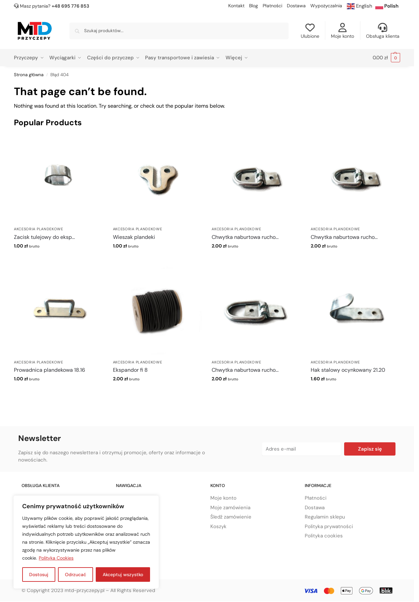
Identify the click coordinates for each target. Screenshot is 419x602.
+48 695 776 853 (70, 6)
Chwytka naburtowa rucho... (245, 237)
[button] (386, 57)
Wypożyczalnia (326, 6)
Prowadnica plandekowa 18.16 (49, 369)
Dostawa (296, 6)
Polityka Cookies (56, 558)
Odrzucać (75, 574)
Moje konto (342, 31)
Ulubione (310, 31)
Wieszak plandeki (134, 237)
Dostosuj (38, 574)
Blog (253, 6)
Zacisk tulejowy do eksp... (44, 237)
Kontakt (236, 6)
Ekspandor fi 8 (130, 369)
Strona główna (28, 75)
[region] (86, 542)
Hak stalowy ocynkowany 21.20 (348, 369)
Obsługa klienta (382, 31)
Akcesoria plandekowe (38, 229)
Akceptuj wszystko (123, 574)
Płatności (272, 6)
